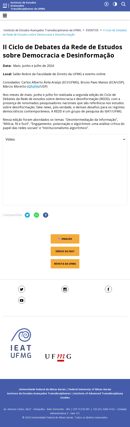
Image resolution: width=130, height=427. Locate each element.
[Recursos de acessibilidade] (106, 4)
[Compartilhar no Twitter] (27, 215)
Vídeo (65, 139)
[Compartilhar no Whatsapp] (36, 215)
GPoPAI (33, 86)
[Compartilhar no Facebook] (45, 215)
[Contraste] (115, 4)
